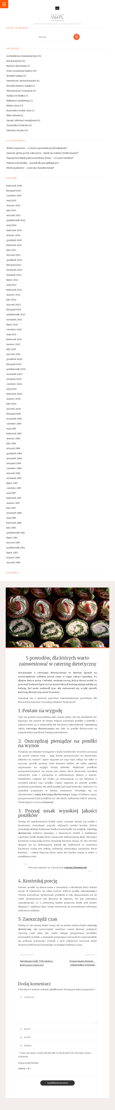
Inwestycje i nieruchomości (21, 81)
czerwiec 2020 (14, 384)
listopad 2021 (13, 309)
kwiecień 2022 (14, 289)
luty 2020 (11, 404)
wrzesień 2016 (14, 513)
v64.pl (57, 18)
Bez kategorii (13, 61)
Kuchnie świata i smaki (19, 85)
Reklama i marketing (17, 100)
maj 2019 (11, 428)
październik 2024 (15, 220)
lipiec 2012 (12, 552)
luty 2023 (11, 250)
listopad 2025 (13, 190)
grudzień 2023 (14, 240)
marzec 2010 (13, 557)
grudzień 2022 (14, 260)
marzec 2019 (13, 438)
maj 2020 (11, 389)
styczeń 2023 (13, 255)
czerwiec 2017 (13, 488)
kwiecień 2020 (14, 394)
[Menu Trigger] (4, 4)
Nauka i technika (15, 95)
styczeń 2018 (13, 473)
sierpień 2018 (13, 463)
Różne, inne (12, 105)
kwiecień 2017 (13, 498)
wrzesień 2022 (14, 270)
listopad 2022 (13, 265)
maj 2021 (11, 334)
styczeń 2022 (13, 304)
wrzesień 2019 (14, 418)
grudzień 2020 (14, 359)
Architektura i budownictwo (21, 56)
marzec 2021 (13, 344)
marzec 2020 (13, 398)
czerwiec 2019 (13, 423)
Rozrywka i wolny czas (18, 110)
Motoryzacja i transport (19, 90)
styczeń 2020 (13, 408)
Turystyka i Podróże (17, 125)
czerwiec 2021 (14, 329)
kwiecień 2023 (14, 245)
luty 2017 (11, 508)
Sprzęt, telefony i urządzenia (21, 120)
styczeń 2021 (13, 354)
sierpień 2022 (13, 275)
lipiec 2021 (12, 324)
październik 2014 (15, 532)
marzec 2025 (13, 205)
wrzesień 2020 (14, 374)
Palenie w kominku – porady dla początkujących (32, 163)
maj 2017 (11, 493)
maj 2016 (11, 518)
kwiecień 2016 (13, 522)
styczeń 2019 (13, 448)
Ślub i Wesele (13, 115)
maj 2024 (11, 225)
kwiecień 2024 (14, 230)
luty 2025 (11, 210)
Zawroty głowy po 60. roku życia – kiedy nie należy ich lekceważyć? (42, 153)
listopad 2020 (13, 364)
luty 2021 (11, 349)
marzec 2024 (13, 235)
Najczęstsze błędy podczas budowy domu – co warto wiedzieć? (40, 158)
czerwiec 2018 (13, 468)
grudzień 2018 (14, 453)
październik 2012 (15, 547)
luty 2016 (11, 527)
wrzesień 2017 (13, 478)
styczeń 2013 (13, 542)
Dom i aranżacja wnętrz (19, 70)
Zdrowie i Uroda (15, 130)
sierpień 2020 (13, 379)
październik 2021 (15, 314)
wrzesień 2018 (14, 458)
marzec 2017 (13, 503)
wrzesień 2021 (14, 319)
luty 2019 (11, 443)
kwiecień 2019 (13, 433)
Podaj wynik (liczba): (28, 1063)
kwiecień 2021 (14, 339)
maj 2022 (11, 284)
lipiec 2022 (12, 280)
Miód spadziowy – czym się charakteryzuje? (30, 168)
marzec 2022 (13, 294)
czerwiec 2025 (14, 195)
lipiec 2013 (12, 537)
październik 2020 (15, 369)
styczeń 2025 (13, 215)
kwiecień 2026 (14, 185)
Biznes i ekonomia (16, 66)
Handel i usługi (14, 75)
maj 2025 (11, 200)
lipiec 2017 (12, 483)
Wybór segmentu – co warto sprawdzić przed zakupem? (36, 148)
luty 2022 (11, 299)
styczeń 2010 (13, 562)
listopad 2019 (13, 413)
